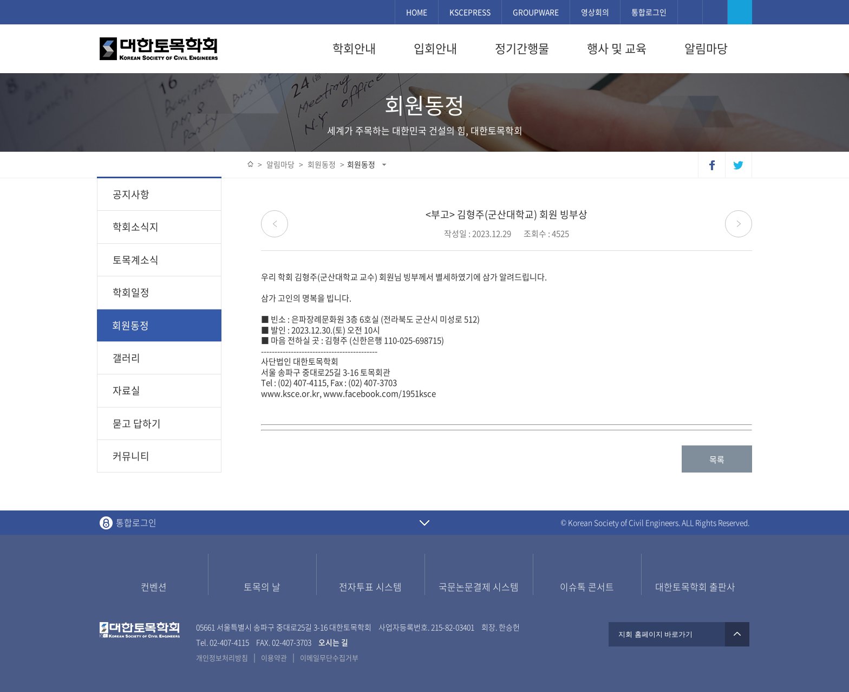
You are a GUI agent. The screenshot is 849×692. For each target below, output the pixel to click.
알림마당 (706, 48)
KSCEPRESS (470, 12)
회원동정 (361, 164)
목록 (716, 459)
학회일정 (131, 292)
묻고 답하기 (137, 423)
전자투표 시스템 (370, 586)
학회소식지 (136, 226)
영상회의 (595, 12)
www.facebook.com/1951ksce (379, 393)
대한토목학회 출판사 (695, 586)
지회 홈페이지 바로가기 (679, 634)
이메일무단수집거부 (329, 657)
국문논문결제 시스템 (479, 586)
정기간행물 (522, 48)
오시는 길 (334, 642)
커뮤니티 (131, 456)
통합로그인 (649, 12)
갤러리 (126, 358)
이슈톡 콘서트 (587, 586)
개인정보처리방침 (222, 657)
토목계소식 (136, 260)
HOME (416, 12)
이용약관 (274, 657)
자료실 (126, 390)
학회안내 (354, 48)
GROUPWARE (536, 12)
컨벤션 (154, 586)
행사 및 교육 (616, 48)
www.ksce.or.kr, (291, 393)
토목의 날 (262, 586)
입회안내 (435, 48)
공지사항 (131, 194)
